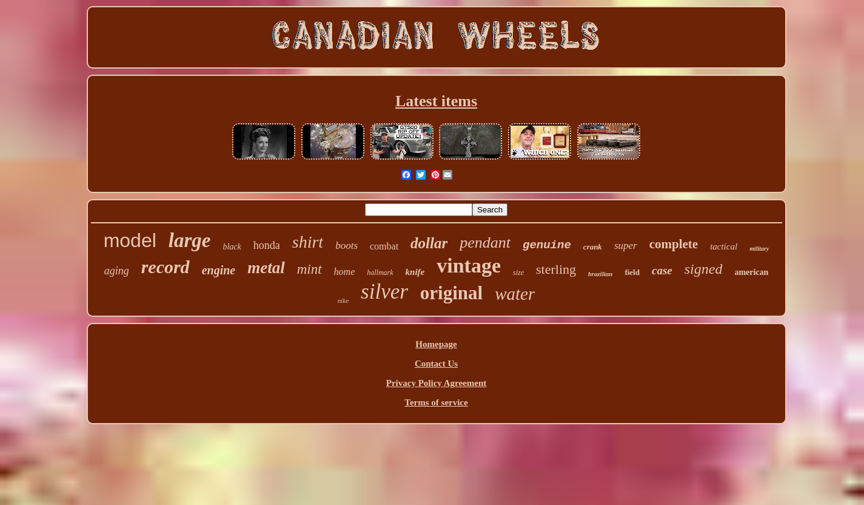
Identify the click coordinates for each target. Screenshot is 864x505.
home (344, 271)
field (632, 272)
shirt (307, 241)
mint (309, 269)
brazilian (600, 273)
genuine (547, 245)
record (165, 267)
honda (266, 245)
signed (704, 269)
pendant (485, 242)
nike (343, 300)
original (451, 292)
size (518, 272)
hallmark (380, 272)
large (190, 240)
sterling (556, 269)
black (232, 246)
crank (592, 246)
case (662, 270)
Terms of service (435, 402)
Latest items (436, 101)
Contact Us (436, 363)
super (625, 245)
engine (219, 270)
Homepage (436, 344)
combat (384, 246)
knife (415, 272)
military (759, 248)
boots (346, 245)
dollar (428, 243)
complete (673, 244)
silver (384, 291)
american (751, 272)
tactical (723, 246)
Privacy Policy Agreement (436, 383)
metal (266, 268)
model (130, 240)
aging (116, 271)
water (515, 293)
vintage (469, 265)
